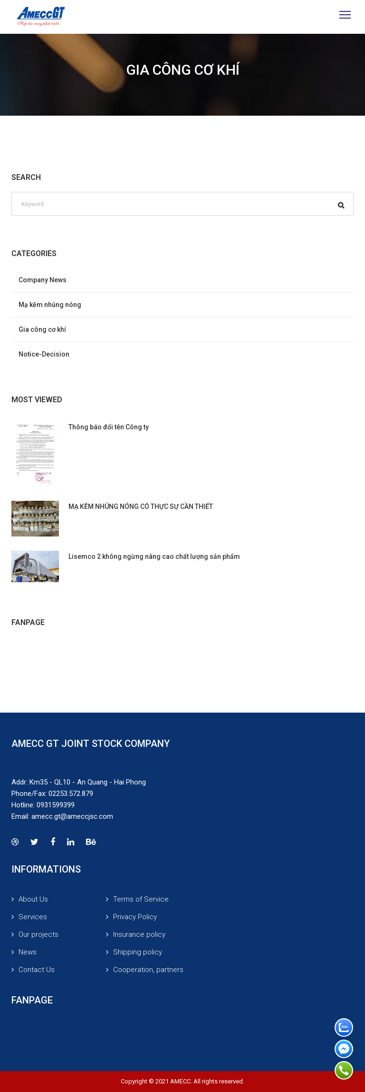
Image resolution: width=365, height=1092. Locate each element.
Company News (43, 280)
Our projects (38, 934)
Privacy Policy (135, 917)
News (28, 952)
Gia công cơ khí (42, 329)
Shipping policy (137, 952)
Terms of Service (141, 899)
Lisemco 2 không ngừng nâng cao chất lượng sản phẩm (154, 556)
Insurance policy (139, 934)
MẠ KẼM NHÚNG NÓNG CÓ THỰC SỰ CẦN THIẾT (140, 506)
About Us (33, 899)
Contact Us (37, 969)
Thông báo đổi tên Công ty (108, 427)
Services (33, 917)
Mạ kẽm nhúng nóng (50, 304)
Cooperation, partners (148, 969)
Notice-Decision (44, 354)
